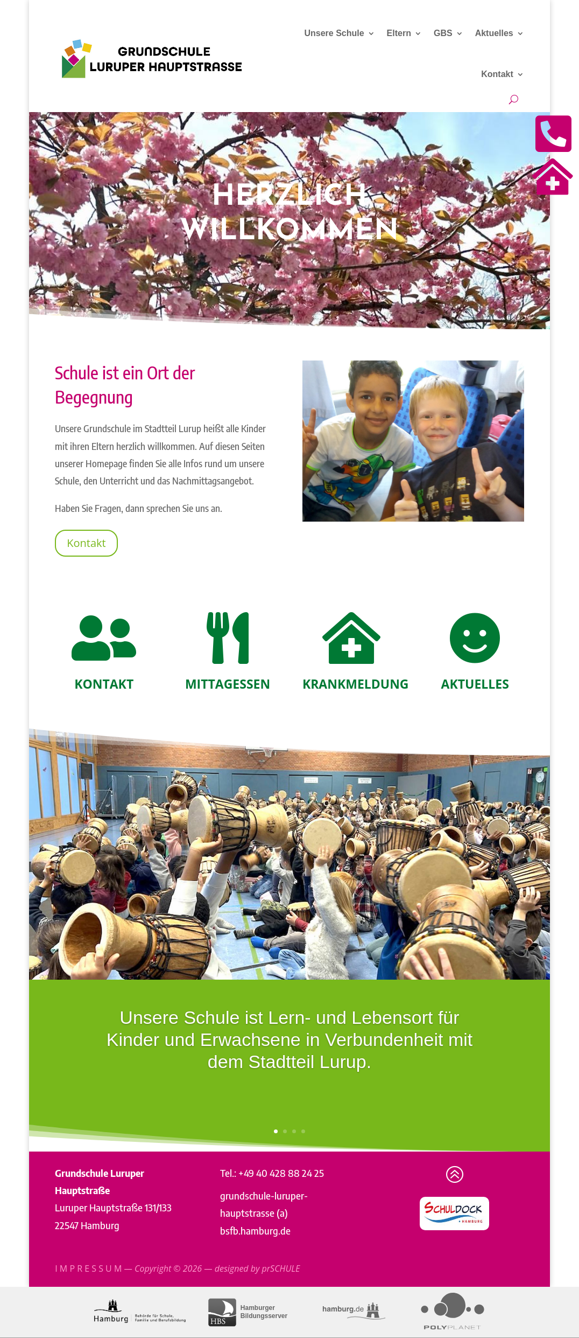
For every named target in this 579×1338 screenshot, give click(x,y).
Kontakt (497, 74)
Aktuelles (494, 33)
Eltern (399, 33)
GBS (443, 33)
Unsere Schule (334, 33)
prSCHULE (281, 1268)
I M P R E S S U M (88, 1268)
